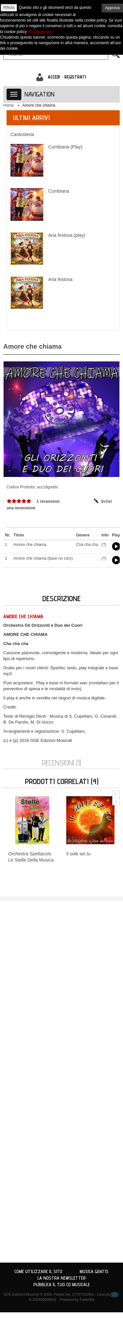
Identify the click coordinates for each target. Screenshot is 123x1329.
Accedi (54, 76)
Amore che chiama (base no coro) (43, 558)
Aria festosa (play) (66, 235)
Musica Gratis (94, 1271)
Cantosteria (22, 134)
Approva (112, 8)
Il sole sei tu (78, 853)
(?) (103, 544)
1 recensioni (48, 501)
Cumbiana (58, 191)
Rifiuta (8, 7)
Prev (116, 794)
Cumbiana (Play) (65, 146)
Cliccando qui (39, 31)
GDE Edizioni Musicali (21, 1294)
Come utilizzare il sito (38, 1271)
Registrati (75, 76)
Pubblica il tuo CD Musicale (61, 1284)
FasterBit (87, 1300)
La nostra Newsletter (61, 1278)
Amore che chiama (38, 105)
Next (116, 801)
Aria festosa (60, 279)
